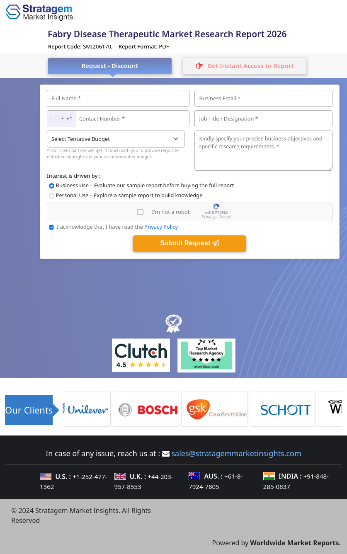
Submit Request (189, 243)
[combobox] (61, 119)
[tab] (245, 66)
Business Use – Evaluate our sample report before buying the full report (145, 185)
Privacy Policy (161, 226)
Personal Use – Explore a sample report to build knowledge (129, 195)
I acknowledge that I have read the (117, 226)
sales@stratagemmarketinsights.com (236, 453)
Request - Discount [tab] (109, 65)
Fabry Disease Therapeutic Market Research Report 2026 (167, 34)
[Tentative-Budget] (115, 139)
